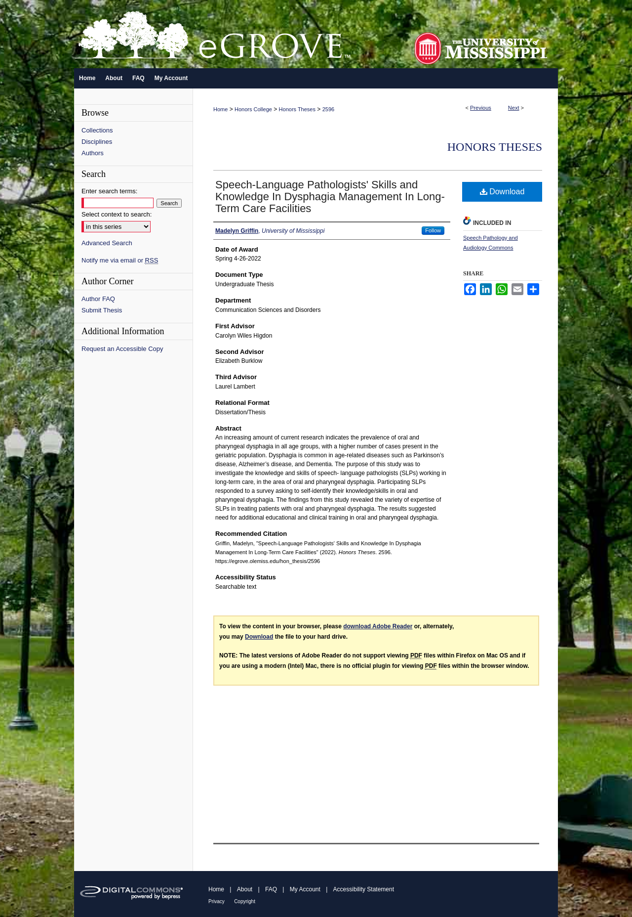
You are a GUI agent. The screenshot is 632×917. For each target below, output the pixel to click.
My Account (305, 889)
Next (513, 108)
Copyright (244, 901)
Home (220, 109)
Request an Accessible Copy (122, 348)
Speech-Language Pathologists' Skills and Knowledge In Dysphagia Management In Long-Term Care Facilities (330, 196)
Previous (480, 108)
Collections (97, 130)
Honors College (253, 109)
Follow (433, 230)
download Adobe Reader (377, 626)
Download (502, 191)
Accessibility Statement (363, 889)
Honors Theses (297, 109)
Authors (92, 153)
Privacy (216, 901)
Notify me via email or (119, 260)
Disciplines (96, 141)
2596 (328, 109)
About (244, 889)
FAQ (271, 889)
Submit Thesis (101, 310)
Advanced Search (106, 243)
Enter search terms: (109, 191)
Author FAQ (98, 299)
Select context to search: (116, 214)
